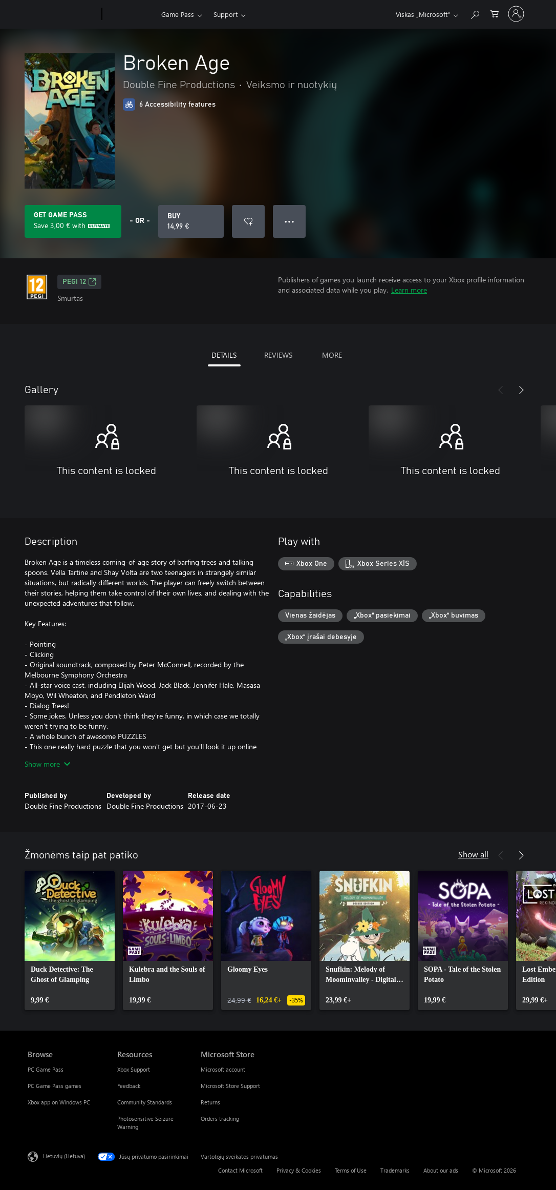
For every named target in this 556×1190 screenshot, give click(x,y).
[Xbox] (130, 14)
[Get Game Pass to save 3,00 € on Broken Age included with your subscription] (73, 221)
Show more (47, 764)
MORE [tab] (332, 355)
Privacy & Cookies (298, 1170)
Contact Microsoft (240, 1170)
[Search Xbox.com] (474, 13)
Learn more (409, 290)
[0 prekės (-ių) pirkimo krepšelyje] (494, 13)
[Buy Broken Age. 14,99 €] (191, 221)
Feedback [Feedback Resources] (128, 1085)
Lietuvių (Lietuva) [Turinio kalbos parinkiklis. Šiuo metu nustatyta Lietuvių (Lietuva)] (64, 1156)
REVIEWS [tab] (278, 355)
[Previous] (500, 390)
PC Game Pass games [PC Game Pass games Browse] (54, 1085)
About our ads (440, 1170)
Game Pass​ (177, 14)
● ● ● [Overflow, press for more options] (289, 221)
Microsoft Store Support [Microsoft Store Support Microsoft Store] (230, 1085)
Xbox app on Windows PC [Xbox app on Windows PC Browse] (59, 1102)
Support (225, 14)
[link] (70, 940)
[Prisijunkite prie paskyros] (516, 14)
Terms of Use (351, 1170)
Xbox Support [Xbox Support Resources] (133, 1069)
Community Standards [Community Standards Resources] (144, 1102)
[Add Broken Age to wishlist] (248, 221)
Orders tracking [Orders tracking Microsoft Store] (220, 1118)
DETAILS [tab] (224, 355)
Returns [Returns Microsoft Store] (210, 1102)
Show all (473, 854)
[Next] (521, 390)
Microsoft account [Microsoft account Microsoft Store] (223, 1069)
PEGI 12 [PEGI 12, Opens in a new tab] (79, 282)
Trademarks (395, 1170)
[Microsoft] (63, 14)
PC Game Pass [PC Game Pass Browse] (45, 1069)
